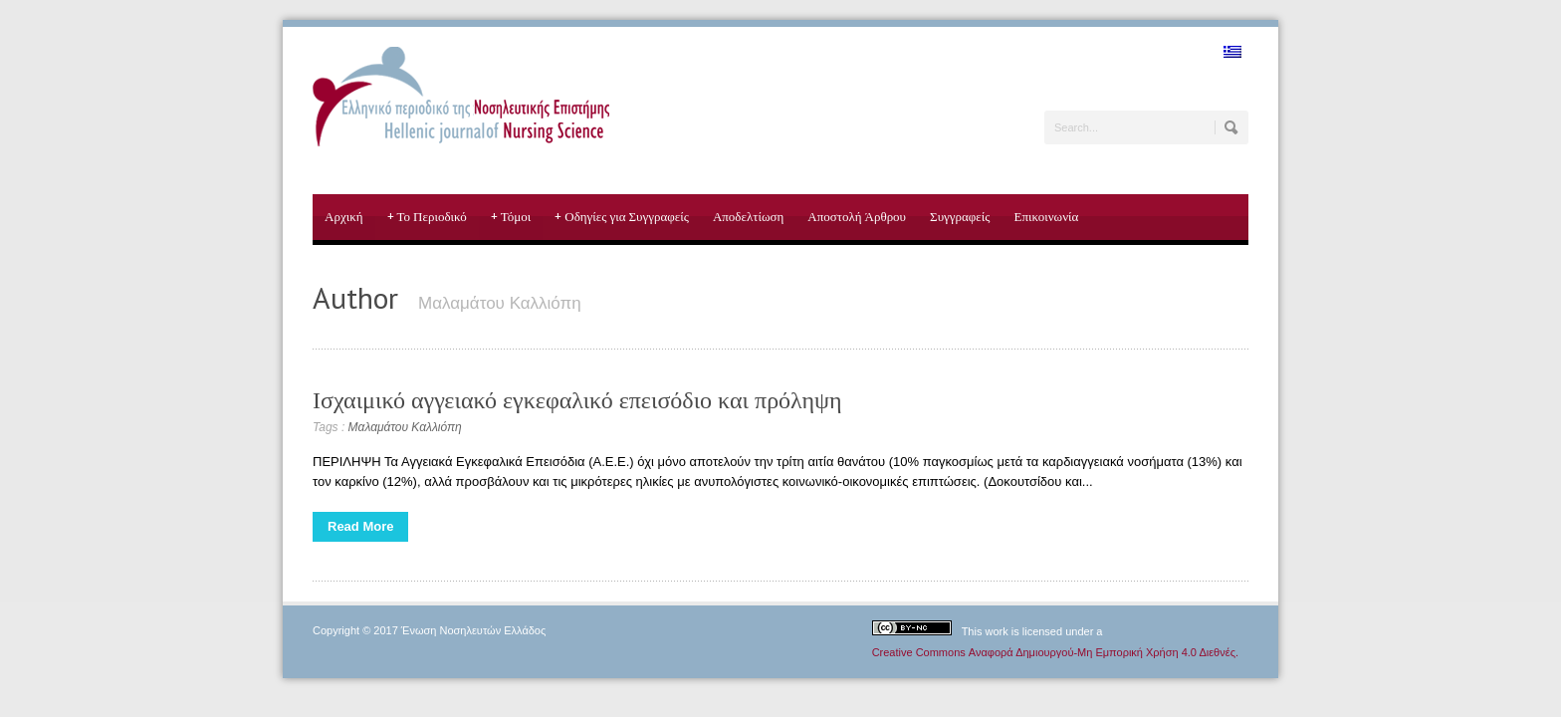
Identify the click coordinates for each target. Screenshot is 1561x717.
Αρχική (344, 216)
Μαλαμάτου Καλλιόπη (405, 427)
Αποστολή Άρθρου (856, 216)
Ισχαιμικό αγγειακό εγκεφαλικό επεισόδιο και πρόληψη (577, 399)
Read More (360, 526)
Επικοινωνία (1045, 216)
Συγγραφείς (960, 216)
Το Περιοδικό (427, 217)
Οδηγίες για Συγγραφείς (622, 217)
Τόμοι (511, 217)
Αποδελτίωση (748, 216)
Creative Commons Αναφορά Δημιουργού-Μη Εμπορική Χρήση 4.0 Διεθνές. (1055, 652)
